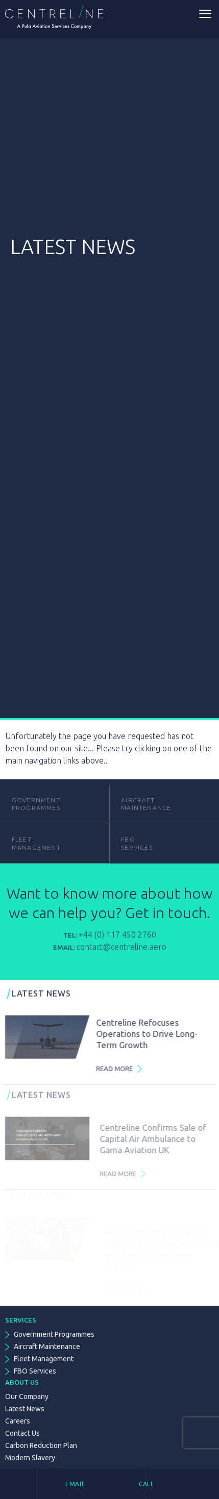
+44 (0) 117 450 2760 (117, 940)
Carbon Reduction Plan (41, 1445)
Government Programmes (54, 1334)
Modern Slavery (30, 1458)
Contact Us (22, 1433)
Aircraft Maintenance (146, 804)
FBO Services (35, 1371)
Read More (119, 1068)
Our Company (26, 1396)
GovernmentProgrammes (36, 804)
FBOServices (137, 843)
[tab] (91, 1483)
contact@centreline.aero (121, 952)
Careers (17, 1421)
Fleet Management (44, 1359)
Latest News (24, 1409)
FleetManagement (36, 843)
